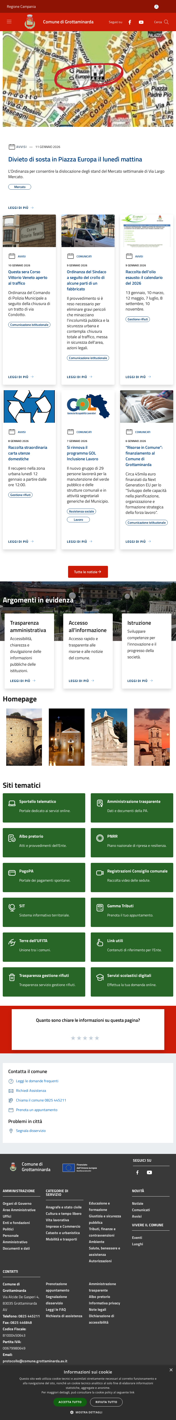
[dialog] (88, 1392)
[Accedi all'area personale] (156, 6)
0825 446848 (21, 1322)
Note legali (97, 1309)
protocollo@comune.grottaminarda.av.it (35, 1361)
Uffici (7, 1216)
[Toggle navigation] (9, 21)
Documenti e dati (16, 1248)
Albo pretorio (99, 1296)
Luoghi (137, 1244)
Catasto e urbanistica (63, 1232)
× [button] (171, 1370)
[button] (88, 1412)
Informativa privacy (104, 1303)
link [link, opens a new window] (132, 1392)
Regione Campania (21, 6)
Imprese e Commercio (63, 1226)
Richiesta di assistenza (64, 1316)
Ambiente (96, 1241)
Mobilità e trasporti (61, 1239)
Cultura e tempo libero (64, 1213)
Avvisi (21, 146)
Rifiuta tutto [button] (106, 1402)
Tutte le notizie (88, 572)
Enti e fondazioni (16, 1222)
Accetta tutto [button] (70, 1402)
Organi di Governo (17, 1203)
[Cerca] (166, 22)
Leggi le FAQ (56, 1309)
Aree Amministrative (19, 1210)
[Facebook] (127, 22)
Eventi (137, 1237)
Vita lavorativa (57, 1220)
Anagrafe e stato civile (64, 1207)
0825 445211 (29, 1316)
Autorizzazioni (100, 1261)
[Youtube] (139, 22)
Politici (8, 1229)
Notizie (137, 1203)
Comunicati (79, 256)
